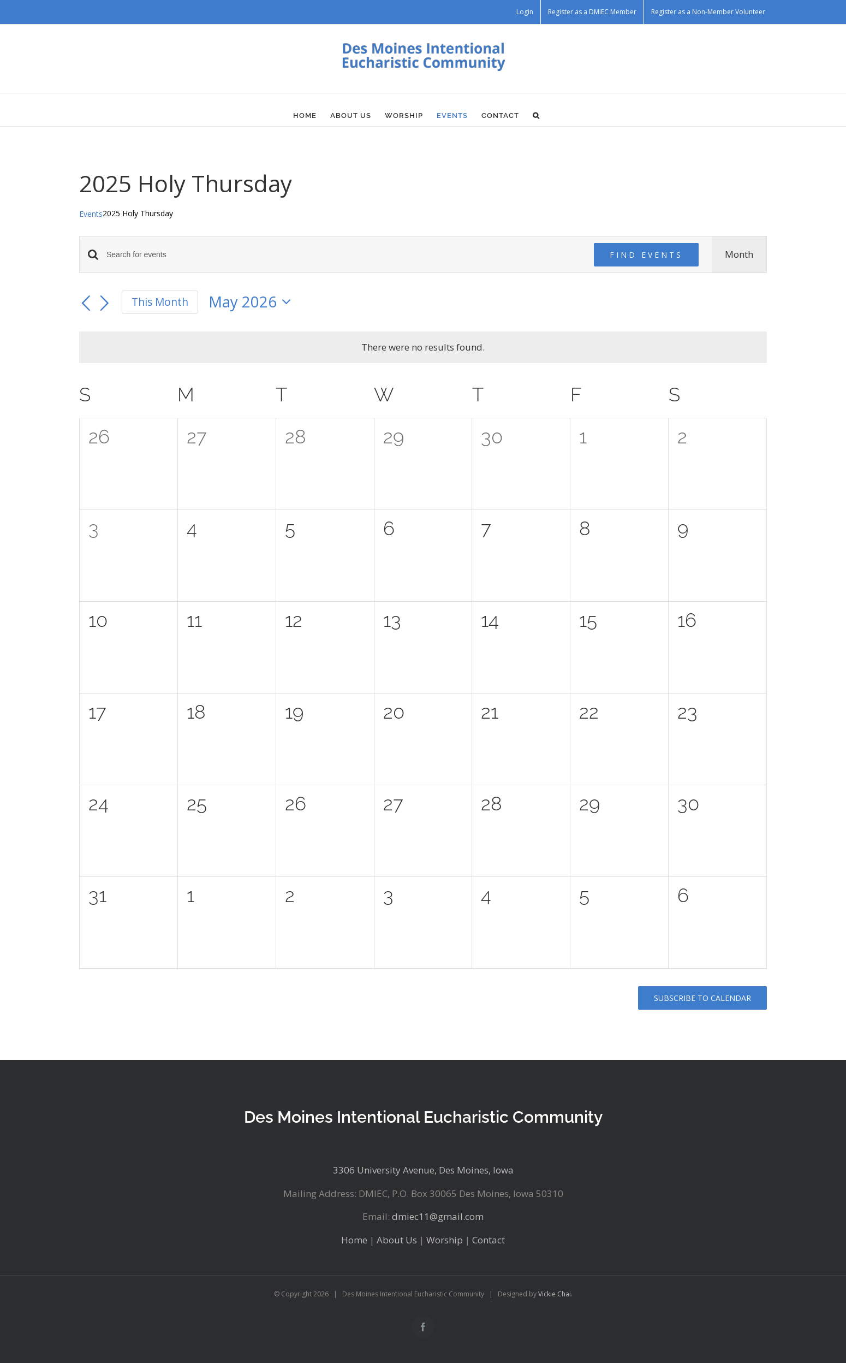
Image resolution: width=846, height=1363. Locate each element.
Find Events (646, 255)
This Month (160, 302)
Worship (444, 1240)
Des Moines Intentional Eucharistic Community (423, 1117)
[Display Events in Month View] (739, 254)
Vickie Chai (554, 1294)
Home (354, 1240)
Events (91, 214)
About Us (397, 1240)
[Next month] (104, 303)
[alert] (423, 347)
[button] (536, 115)
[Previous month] (85, 303)
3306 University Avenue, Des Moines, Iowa (423, 1170)
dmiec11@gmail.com (438, 1216)
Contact (488, 1240)
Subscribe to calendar (702, 998)
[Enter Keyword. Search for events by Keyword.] (343, 255)
